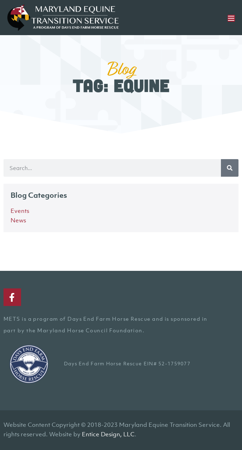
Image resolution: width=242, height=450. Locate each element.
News (18, 220)
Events (20, 211)
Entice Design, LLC (108, 434)
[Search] (229, 168)
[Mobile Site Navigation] (231, 18)
